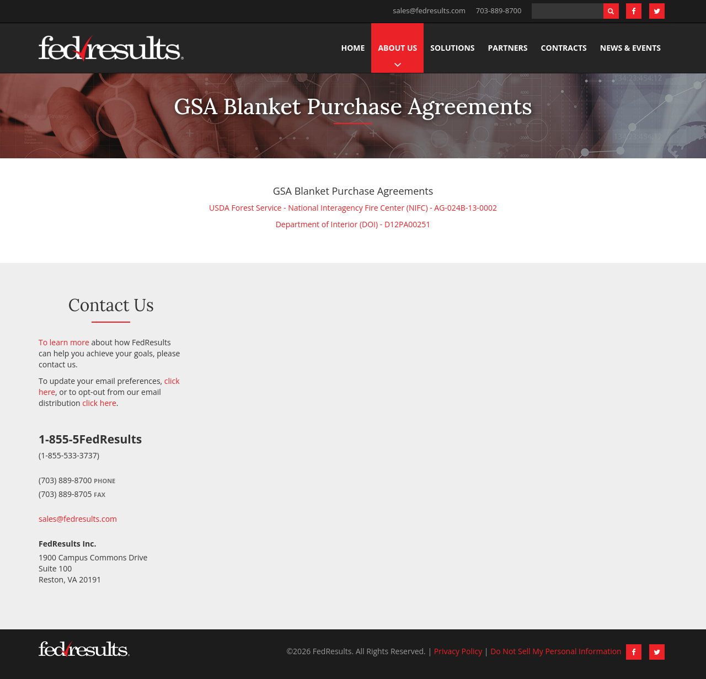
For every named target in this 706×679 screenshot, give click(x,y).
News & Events (630, 47)
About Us (397, 47)
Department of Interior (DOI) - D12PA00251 (353, 224)
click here (99, 403)
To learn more (64, 342)
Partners (508, 47)
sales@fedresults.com (429, 10)
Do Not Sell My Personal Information (556, 651)
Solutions (452, 47)
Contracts (564, 47)
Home (353, 47)
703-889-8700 (499, 10)
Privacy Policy (458, 651)
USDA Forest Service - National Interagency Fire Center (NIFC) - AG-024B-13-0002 (353, 207)
